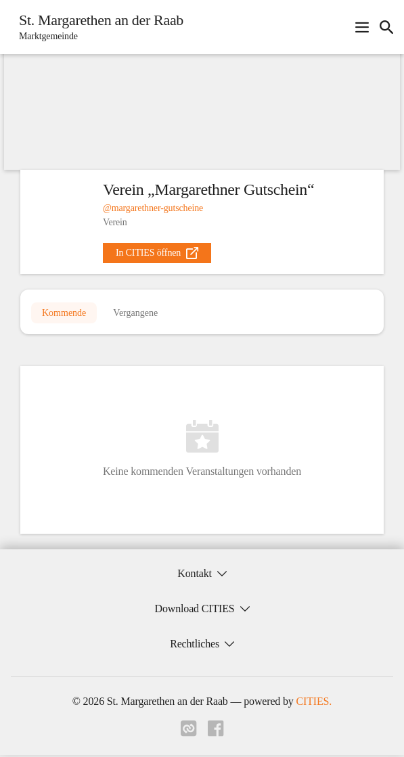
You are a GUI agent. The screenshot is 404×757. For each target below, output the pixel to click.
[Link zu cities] (189, 734)
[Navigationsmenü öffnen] (362, 27)
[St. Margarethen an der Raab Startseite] (97, 27)
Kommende (64, 313)
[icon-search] (386, 27)
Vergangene (135, 313)
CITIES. (314, 703)
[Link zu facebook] (216, 734)
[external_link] (157, 253)
